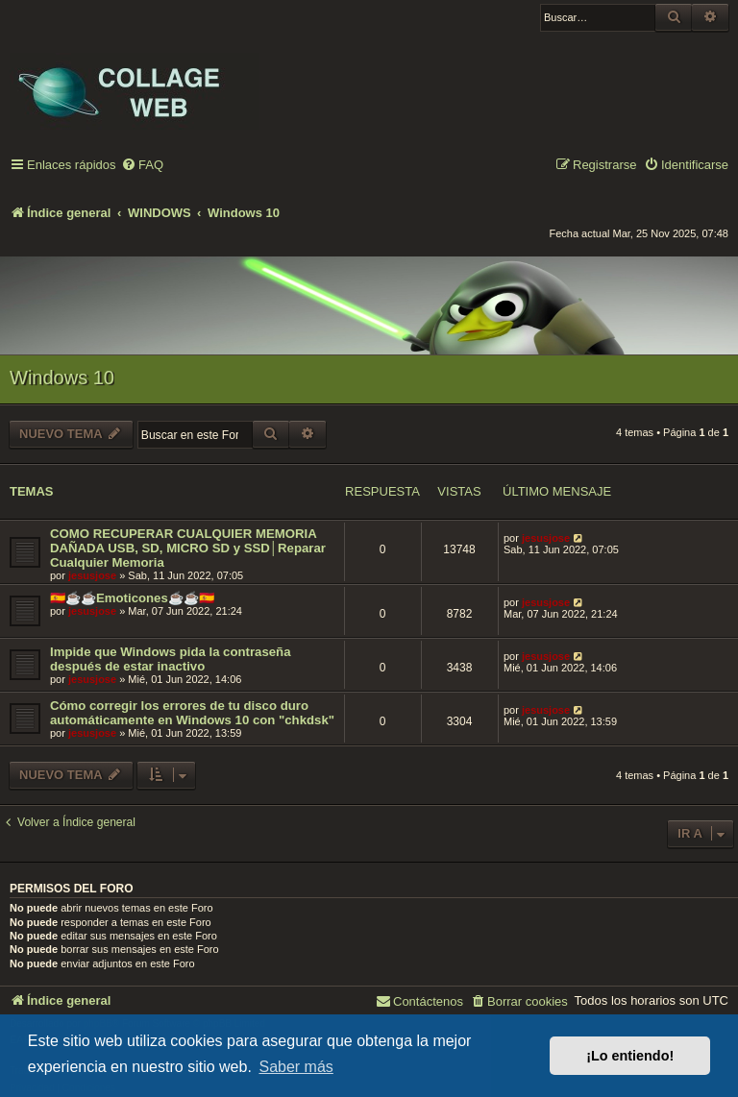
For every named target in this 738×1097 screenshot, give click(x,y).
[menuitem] (142, 166)
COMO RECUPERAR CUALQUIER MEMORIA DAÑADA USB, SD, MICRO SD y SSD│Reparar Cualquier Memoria (188, 548)
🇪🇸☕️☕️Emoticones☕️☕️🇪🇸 (132, 598)
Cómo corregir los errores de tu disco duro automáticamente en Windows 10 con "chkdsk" (192, 712)
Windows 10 (62, 377)
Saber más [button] (295, 1067)
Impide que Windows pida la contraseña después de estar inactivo (170, 659)
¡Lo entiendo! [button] (630, 1055)
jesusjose (92, 575)
